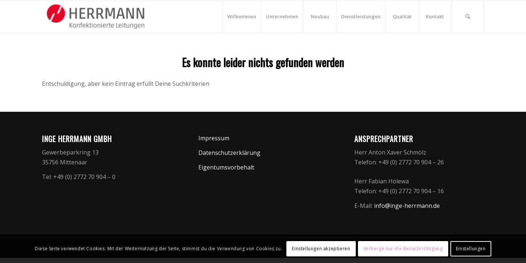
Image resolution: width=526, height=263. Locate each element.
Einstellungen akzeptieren (321, 248)
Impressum (213, 138)
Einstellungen (471, 248)
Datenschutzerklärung (229, 153)
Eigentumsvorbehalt (226, 167)
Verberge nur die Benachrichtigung (403, 248)
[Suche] (467, 16)
